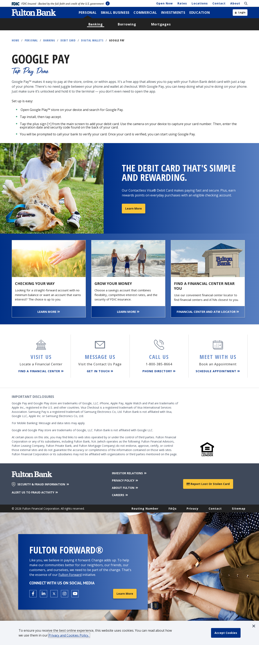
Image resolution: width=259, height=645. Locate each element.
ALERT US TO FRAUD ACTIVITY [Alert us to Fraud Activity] (35, 492)
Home (15, 40)
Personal (31, 40)
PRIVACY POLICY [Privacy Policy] (125, 480)
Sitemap (238, 508)
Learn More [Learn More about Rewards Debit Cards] (133, 208)
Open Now (164, 3)
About (235, 3)
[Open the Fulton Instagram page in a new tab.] (64, 593)
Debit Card (68, 40)
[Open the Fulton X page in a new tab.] (54, 593)
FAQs (173, 508)
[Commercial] (145, 12)
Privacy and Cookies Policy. (69, 635)
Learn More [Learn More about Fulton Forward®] (125, 593)
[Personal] (88, 12)
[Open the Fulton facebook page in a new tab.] (33, 593)
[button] (254, 626)
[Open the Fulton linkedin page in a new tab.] (43, 593)
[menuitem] (88, 12)
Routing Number (145, 508)
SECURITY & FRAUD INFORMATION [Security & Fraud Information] (43, 484)
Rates (182, 3)
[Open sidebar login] (240, 12)
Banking (49, 40)
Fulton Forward (70, 574)
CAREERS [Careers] (120, 495)
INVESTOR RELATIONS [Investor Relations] (129, 473)
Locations (200, 3)
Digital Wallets (92, 40)
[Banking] (95, 24)
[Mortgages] (161, 24)
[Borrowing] (127, 24)
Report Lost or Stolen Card (208, 484)
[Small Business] (115, 12)
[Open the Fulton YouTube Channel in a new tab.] (75, 593)
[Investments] (173, 12)
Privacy (192, 508)
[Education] (199, 12)
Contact (219, 3)
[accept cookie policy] (226, 633)
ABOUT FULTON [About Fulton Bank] (125, 488)
